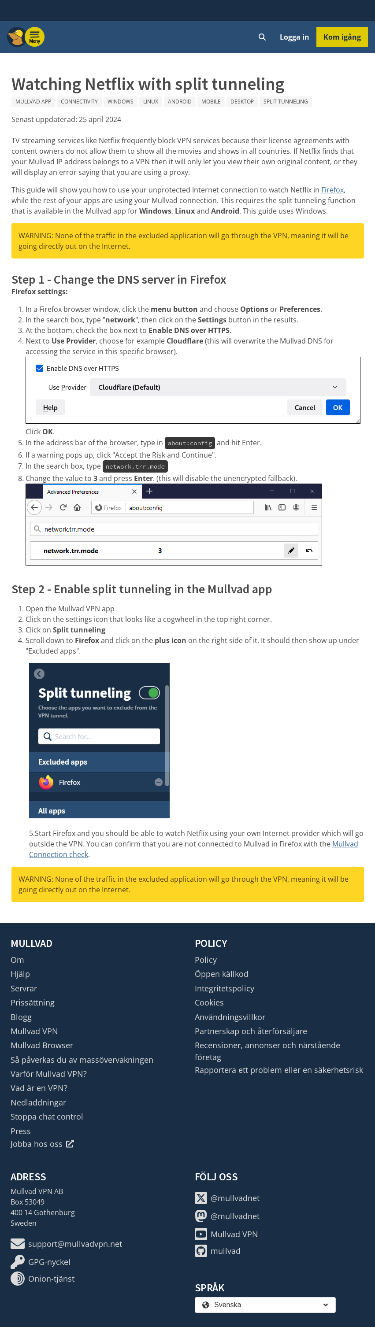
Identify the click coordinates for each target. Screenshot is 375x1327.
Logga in (294, 37)
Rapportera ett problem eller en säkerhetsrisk (279, 1070)
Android (180, 101)
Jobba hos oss (42, 1143)
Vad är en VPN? (39, 1088)
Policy (206, 959)
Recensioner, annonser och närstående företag (267, 1051)
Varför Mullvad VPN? (49, 1073)
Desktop (242, 101)
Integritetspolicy (224, 988)
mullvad (218, 1251)
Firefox (332, 190)
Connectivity (79, 101)
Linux (150, 101)
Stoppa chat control (47, 1116)
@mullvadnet (227, 1198)
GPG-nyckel (41, 1262)
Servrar (24, 988)
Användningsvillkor (230, 1017)
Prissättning (33, 1002)
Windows (121, 101)
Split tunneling (286, 101)
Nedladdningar (38, 1102)
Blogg (21, 1017)
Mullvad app (33, 101)
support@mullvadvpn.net (66, 1244)
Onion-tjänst (42, 1279)
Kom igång (342, 37)
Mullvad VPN (34, 1031)
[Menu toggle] (35, 37)
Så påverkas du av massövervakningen (82, 1059)
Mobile (211, 101)
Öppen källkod (222, 973)
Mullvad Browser (42, 1045)
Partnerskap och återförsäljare (251, 1031)
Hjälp (20, 973)
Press (21, 1131)
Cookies (209, 1002)
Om (17, 959)
